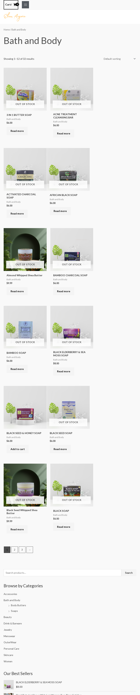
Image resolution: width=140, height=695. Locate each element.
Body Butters (18, 447)
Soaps (14, 453)
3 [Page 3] (22, 392)
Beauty (8, 459)
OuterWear (10, 485)
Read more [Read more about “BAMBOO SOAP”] (17, 289)
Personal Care (11, 491)
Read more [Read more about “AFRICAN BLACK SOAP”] (17, 209)
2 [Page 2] (14, 392)
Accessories (10, 436)
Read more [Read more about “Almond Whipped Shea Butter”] (63, 212)
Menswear (9, 478)
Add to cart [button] (109, 289)
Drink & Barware (13, 466)
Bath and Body (12, 442)
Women (8, 504)
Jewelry (8, 472)
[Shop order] (119, 58)
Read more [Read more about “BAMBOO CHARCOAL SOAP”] (108, 209)
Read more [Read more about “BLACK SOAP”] (108, 368)
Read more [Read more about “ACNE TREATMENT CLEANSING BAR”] (63, 132)
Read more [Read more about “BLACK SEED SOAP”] (17, 368)
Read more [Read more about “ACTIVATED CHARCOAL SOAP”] (108, 132)
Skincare (8, 497)
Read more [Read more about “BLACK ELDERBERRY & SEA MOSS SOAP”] (63, 291)
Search (129, 415)
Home (7, 29)
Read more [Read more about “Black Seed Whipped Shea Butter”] (63, 371)
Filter (9, 606)
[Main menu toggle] (25, 4)
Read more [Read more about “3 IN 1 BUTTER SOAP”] (17, 129)
